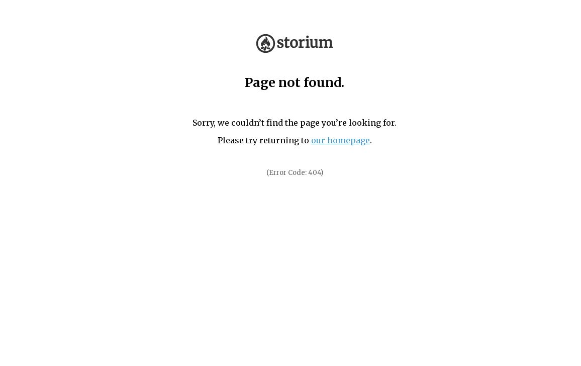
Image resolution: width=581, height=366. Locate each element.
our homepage (340, 140)
